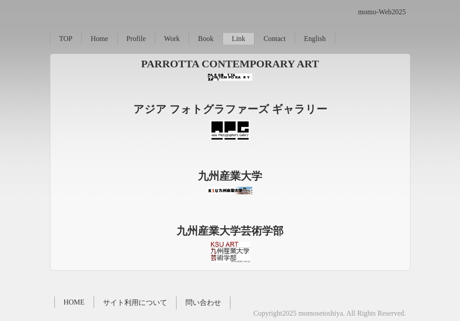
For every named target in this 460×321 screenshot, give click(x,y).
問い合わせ (203, 302)
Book (206, 38)
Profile (136, 38)
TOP (66, 38)
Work (172, 38)
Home (99, 38)
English (315, 38)
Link (238, 38)
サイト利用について (135, 302)
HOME (74, 302)
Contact (274, 38)
